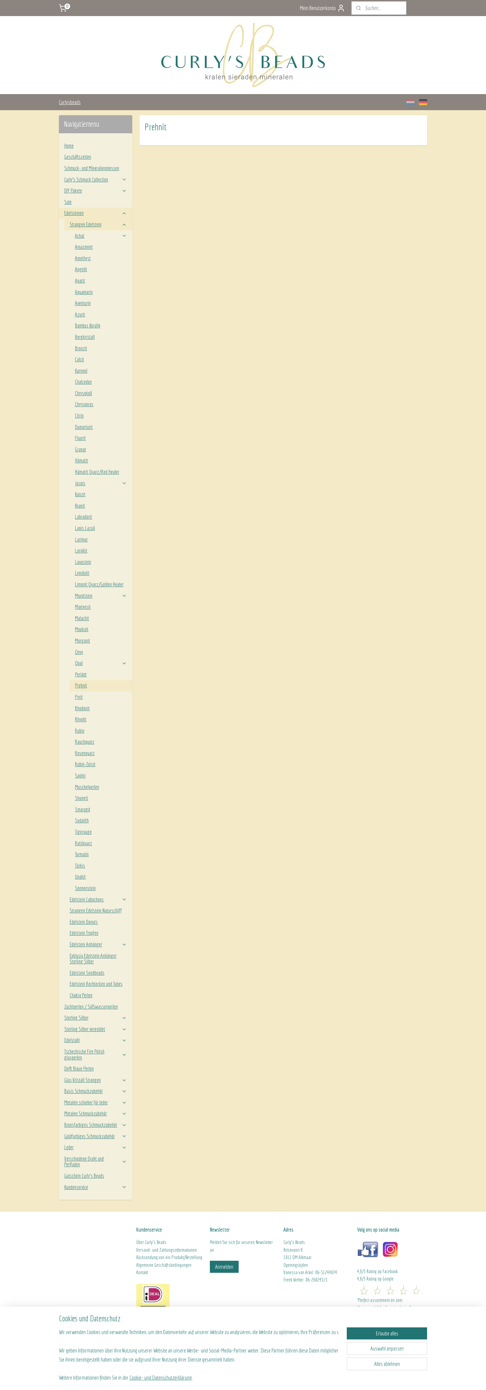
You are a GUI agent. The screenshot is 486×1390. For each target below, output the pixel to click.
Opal (101, 663)
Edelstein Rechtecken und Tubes (96, 984)
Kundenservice (95, 1187)
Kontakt (142, 1272)
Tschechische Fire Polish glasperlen (95, 1054)
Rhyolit (80, 719)
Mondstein (101, 596)
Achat (101, 236)
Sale (68, 202)
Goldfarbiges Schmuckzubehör (95, 1136)
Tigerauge (83, 832)
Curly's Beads (155, 1242)
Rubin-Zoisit (85, 764)
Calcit (79, 359)
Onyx (79, 652)
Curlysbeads (70, 102)
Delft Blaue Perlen (79, 1069)
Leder (95, 1147)
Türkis (80, 866)
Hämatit (81, 460)
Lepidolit (82, 573)
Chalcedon (83, 382)
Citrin (79, 416)
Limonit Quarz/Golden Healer (99, 584)
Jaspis (101, 483)
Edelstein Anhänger (98, 944)
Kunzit (80, 494)
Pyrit (79, 697)
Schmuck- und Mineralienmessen (91, 168)
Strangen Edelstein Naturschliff (96, 910)
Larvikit (81, 550)
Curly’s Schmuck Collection (95, 179)
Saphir (80, 776)
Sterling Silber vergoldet (95, 1029)
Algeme (142, 1265)
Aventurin (83, 303)
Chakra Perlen (81, 995)
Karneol (81, 371)
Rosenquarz (85, 753)
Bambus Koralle (87, 325)
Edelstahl (95, 1040)
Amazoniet (84, 247)
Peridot (81, 674)
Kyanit (80, 506)
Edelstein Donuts (84, 922)
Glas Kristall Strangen (95, 1080)
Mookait (81, 629)
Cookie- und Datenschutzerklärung (161, 1377)
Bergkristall (85, 337)
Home (69, 146)
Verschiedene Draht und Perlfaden (95, 1162)
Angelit (81, 269)
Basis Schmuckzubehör (95, 1091)
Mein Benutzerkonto (322, 8)
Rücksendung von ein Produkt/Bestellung (169, 1257)
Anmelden (224, 1266)
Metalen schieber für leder (95, 1102)
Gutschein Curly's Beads (84, 1176)
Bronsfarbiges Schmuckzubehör (95, 1125)
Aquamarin (84, 292)
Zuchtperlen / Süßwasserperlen (91, 1007)
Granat (80, 449)
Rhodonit (82, 708)
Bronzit (81, 348)
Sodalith (82, 820)
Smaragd (82, 809)
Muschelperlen (87, 787)
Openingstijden (296, 1265)
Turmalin (82, 854)
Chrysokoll (83, 393)
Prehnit (81, 685)
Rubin (79, 731)
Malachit (82, 618)
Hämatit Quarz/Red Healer (97, 472)
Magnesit (83, 607)
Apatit (80, 281)
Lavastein (83, 562)
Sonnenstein (85, 888)
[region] (199, 1349)
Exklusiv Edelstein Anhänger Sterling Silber (93, 959)
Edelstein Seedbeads (87, 973)
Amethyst (83, 258)
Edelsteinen (95, 213)
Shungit (81, 798)
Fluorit (80, 438)
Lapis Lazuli (85, 528)
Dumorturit (84, 427)
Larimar (81, 539)
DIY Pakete (95, 191)
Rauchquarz (84, 742)
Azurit (80, 314)
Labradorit (83, 517)
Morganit (82, 641)
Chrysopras (84, 404)
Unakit (80, 877)
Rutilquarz (83, 843)
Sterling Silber (95, 1018)
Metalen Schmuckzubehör (95, 1113)
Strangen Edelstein (98, 224)
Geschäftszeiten (77, 157)
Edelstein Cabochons (98, 899)
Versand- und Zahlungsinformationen (166, 1250)
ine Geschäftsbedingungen (169, 1265)
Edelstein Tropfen (84, 933)
